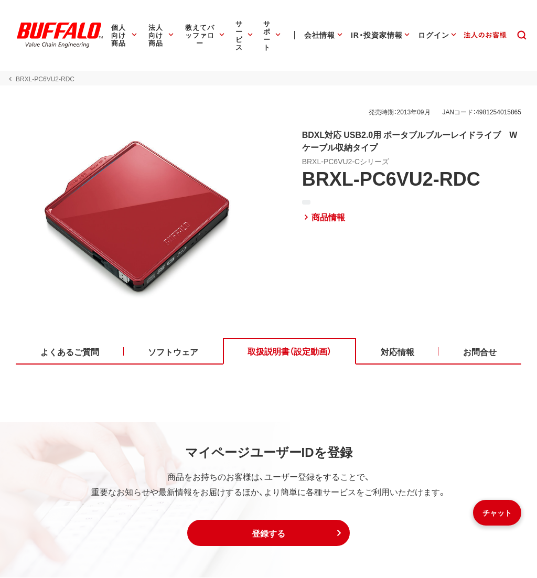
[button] (268, 533)
